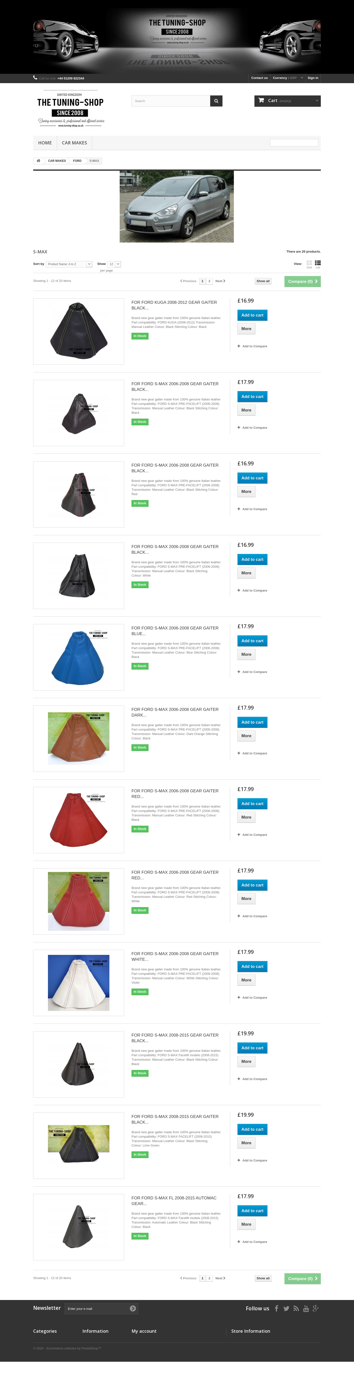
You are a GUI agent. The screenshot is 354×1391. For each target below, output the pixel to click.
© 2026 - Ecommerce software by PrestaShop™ (67, 1377)
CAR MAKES (74, 143)
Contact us (259, 78)
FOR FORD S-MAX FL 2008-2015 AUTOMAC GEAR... (174, 1201)
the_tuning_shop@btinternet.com (273, 1358)
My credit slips (143, 1345)
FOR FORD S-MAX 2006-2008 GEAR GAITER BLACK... (175, 387)
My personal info (144, 1358)
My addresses (142, 1352)
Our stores (90, 1339)
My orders (139, 1339)
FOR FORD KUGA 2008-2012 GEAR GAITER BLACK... (174, 305)
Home (45, 143)
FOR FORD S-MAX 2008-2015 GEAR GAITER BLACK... (175, 1038)
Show (101, 264)
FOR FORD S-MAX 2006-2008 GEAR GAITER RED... (175, 794)
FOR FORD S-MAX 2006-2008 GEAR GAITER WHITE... (175, 956)
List (318, 264)
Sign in (313, 78)
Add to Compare (254, 346)
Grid (309, 264)
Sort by (38, 264)
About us (89, 1356)
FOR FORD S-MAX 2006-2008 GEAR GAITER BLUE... (175, 631)
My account (144, 1331)
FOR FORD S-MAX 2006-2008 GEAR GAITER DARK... (175, 712)
